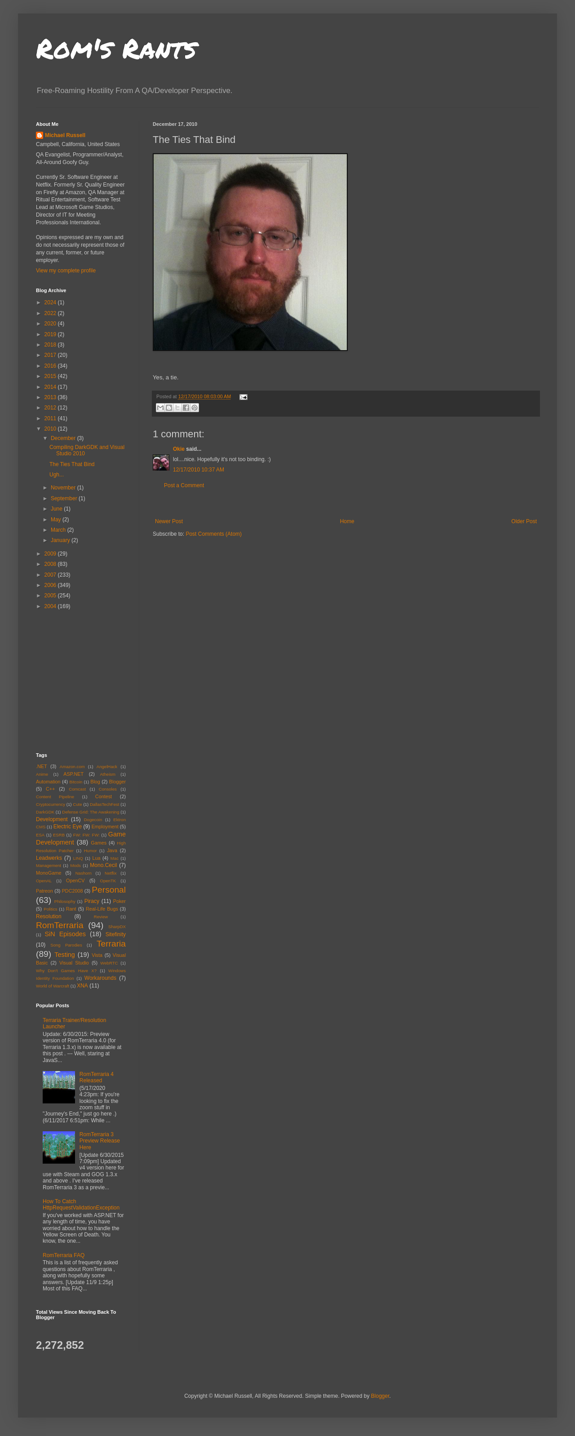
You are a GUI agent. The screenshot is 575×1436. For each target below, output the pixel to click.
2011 (51, 418)
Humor (90, 850)
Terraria (111, 943)
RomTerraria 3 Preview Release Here (100, 1141)
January (61, 540)
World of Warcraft (52, 985)
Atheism (107, 774)
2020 (51, 323)
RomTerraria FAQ (63, 1255)
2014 (51, 387)
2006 (51, 585)
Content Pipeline (55, 796)
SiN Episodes (64, 934)
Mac (115, 858)
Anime (42, 774)
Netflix (111, 873)
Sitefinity (116, 934)
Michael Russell (65, 135)
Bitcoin (76, 781)
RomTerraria (60, 925)
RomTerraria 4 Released (97, 1077)
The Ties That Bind (72, 464)
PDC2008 (72, 891)
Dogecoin (93, 819)
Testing (64, 954)
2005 (51, 595)
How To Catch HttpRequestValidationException (81, 1204)
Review (101, 916)
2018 (51, 345)
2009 (51, 554)
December (64, 438)
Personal (109, 889)
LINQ (78, 858)
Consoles (108, 789)
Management (48, 865)
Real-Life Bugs (102, 908)
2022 (51, 313)
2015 (51, 376)
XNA (82, 986)
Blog (95, 781)
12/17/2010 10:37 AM (198, 470)
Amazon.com (72, 766)
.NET (41, 766)
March (59, 530)
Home (347, 521)
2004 (51, 606)
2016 (51, 366)
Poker (119, 901)
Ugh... (56, 474)
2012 (51, 408)
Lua (96, 858)
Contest (103, 796)
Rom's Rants (116, 47)
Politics (50, 909)
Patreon (44, 891)
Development (52, 819)
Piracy (91, 901)
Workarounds (100, 978)
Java (112, 850)
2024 (51, 302)
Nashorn (83, 873)
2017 (51, 355)
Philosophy (64, 901)
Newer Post (169, 521)
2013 (51, 397)
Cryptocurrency (50, 804)
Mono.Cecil (103, 865)
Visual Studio (74, 962)
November (64, 488)
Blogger (117, 781)
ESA (40, 834)
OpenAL (44, 880)
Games (98, 842)
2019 (51, 334)
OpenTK (108, 880)
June (57, 509)
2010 (51, 429)
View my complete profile (66, 270)
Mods (75, 865)
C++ (50, 788)
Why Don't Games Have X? (66, 970)
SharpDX (117, 926)
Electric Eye (67, 826)
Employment (105, 826)
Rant (71, 908)
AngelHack (107, 766)
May (56, 519)
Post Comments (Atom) (214, 534)
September (65, 498)
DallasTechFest (104, 804)
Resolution (49, 916)
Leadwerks (49, 858)
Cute (77, 804)
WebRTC (109, 962)
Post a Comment (184, 485)
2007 (51, 575)
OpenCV (75, 880)
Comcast (77, 789)
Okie (179, 449)
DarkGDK (45, 811)
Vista (97, 955)
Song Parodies (66, 945)
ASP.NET (73, 774)
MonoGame (48, 873)
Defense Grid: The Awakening (90, 811)
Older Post (524, 521)
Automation (48, 781)
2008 (51, 564)
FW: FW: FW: (86, 834)
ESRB (59, 834)
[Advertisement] (346, 503)
